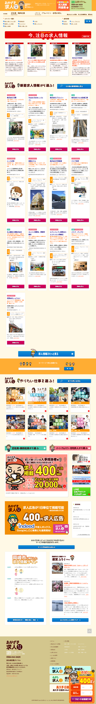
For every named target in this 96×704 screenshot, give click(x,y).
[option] (36, 474)
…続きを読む (16, 140)
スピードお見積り (55, 663)
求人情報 (67, 641)
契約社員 (65, 24)
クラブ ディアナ (77, 232)
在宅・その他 (74, 24)
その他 (35, 21)
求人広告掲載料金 (82, 14)
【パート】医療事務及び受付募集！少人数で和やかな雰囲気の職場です (15, 170)
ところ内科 (10, 161)
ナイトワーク (22, 24)
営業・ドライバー (38, 24)
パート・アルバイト (75, 21)
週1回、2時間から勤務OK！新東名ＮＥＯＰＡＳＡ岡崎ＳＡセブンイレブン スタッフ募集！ (58, 247)
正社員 (65, 21)
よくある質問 (54, 655)
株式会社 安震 (11, 97)
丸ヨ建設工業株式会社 (14, 232)
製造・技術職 (7, 26)
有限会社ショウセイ (13, 298)
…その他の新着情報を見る (83, 534)
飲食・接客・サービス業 (10, 21)
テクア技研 (75, 161)
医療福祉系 (21, 21)
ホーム (52, 641)
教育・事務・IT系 (23, 26)
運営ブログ (53, 658)
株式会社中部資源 (56, 161)
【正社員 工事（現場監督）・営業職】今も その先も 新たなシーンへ (15, 243)
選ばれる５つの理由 (72, 14)
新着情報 (53, 661)
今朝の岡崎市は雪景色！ (71, 603)
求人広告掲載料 (54, 646)
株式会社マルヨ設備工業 (79, 97)
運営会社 (90, 14)
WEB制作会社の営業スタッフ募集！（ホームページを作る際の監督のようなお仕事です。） (58, 105)
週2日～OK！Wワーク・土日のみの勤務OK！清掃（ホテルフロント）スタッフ (36, 170)
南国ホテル (32, 161)
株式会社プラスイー (56, 97)
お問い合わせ (54, 652)
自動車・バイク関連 (9, 24)
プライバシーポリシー (11, 675)
